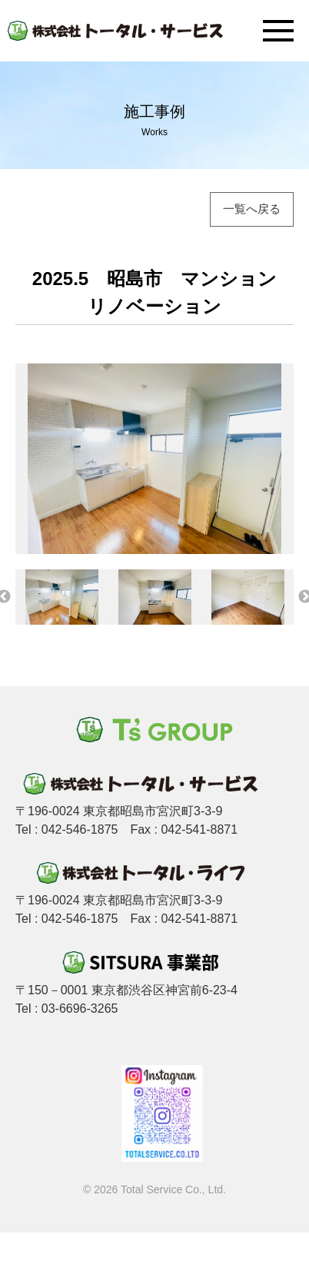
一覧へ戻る (252, 208)
